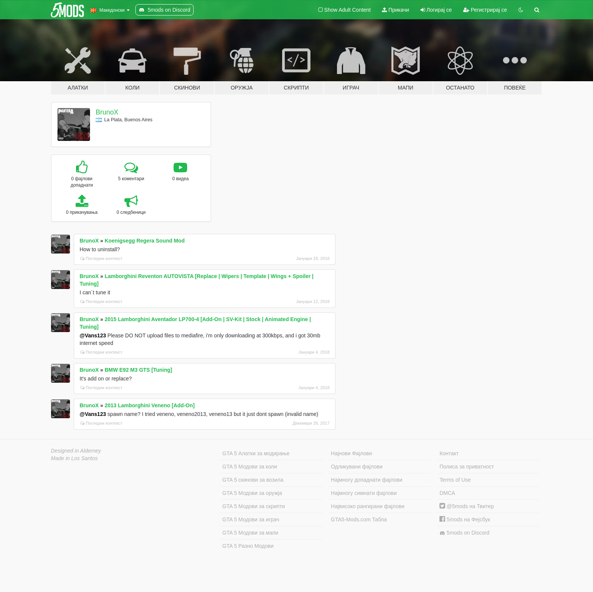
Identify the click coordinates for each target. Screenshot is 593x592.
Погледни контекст (101, 258)
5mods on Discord (464, 533)
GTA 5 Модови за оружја (252, 493)
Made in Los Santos (74, 458)
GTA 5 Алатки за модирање (256, 453)
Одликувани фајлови (356, 467)
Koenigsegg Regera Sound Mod (145, 241)
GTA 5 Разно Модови (247, 546)
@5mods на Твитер (466, 506)
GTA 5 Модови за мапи (250, 533)
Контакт (448, 453)
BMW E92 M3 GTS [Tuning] (138, 370)
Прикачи (395, 10)
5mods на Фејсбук (464, 519)
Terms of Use (454, 480)
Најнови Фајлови (351, 453)
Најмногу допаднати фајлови (366, 480)
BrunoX (107, 112)
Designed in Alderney (76, 451)
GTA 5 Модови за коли (249, 467)
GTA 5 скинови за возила (252, 480)
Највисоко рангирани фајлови (367, 506)
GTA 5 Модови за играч (250, 519)
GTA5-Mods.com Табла (359, 519)
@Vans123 (93, 335)
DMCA (447, 493)
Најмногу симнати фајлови (364, 493)
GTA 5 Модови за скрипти (253, 506)
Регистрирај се (485, 10)
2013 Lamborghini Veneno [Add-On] (150, 405)
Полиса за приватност (466, 467)
